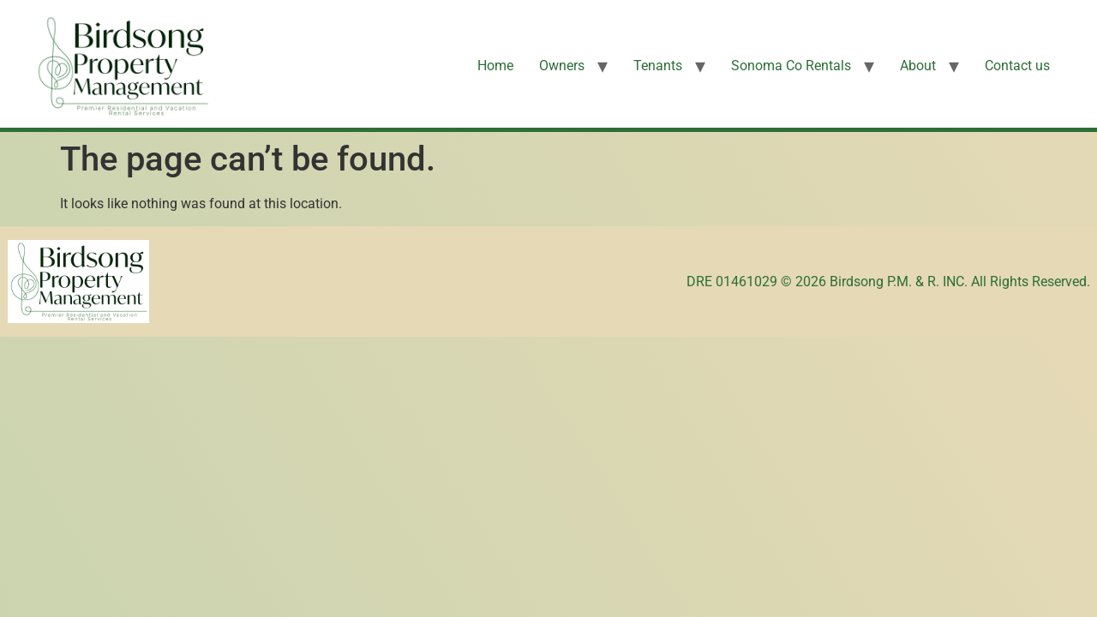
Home (495, 65)
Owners (561, 65)
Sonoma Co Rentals (791, 65)
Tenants (657, 65)
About (918, 65)
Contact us (1017, 65)
